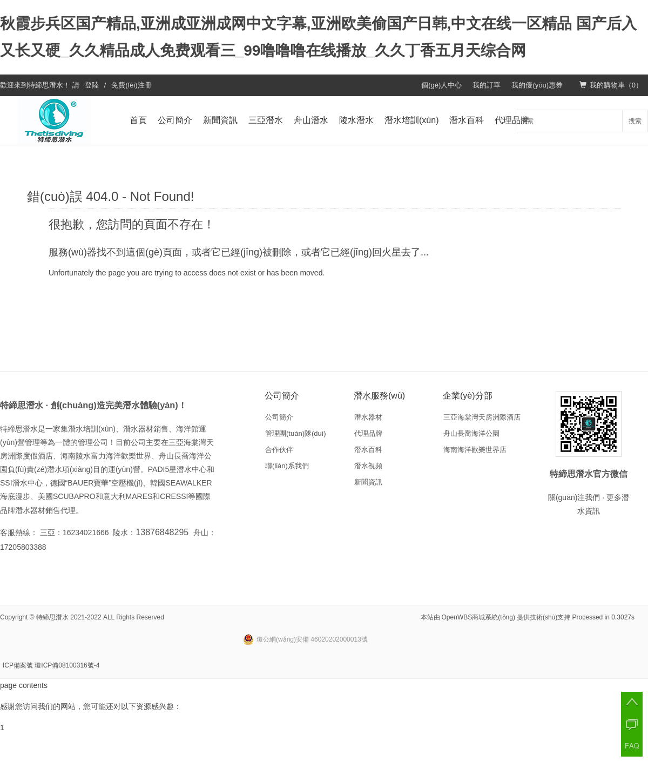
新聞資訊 (220, 120)
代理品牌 (512, 120)
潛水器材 (368, 417)
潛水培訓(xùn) (411, 120)
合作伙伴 (279, 450)
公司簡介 (175, 120)
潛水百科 (466, 120)
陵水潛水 (356, 120)
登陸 (92, 85)
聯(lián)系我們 (287, 466)
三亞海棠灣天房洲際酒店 (482, 417)
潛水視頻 (368, 466)
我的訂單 (487, 85)
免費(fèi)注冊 (131, 85)
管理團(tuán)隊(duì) (295, 433)
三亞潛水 (265, 120)
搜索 (635, 121)
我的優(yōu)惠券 (537, 85)
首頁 (138, 120)
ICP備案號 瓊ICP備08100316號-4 (51, 665)
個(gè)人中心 (441, 85)
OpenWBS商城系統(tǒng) (478, 617)
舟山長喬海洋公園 (471, 433)
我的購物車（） (611, 85)
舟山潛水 (311, 120)
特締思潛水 (45, 85)
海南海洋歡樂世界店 (475, 450)
